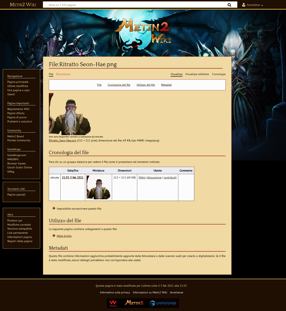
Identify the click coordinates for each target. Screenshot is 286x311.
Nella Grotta (64, 236)
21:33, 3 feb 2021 (72, 177)
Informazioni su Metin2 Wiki (150, 292)
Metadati (166, 85)
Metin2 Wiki (23, 5)
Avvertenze (176, 292)
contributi (170, 177)
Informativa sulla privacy (115, 292)
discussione (154, 177)
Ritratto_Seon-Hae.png (62, 140)
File (99, 85)
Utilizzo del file (146, 85)
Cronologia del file (119, 85)
